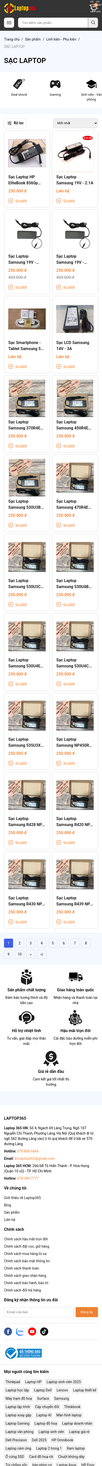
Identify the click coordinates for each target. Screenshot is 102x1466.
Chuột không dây (71, 1457)
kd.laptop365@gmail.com (35, 1158)
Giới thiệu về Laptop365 (22, 1198)
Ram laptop (76, 1448)
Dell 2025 (39, 1440)
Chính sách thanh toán (21, 1268)
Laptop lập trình (18, 1407)
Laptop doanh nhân (77, 1423)
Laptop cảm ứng (18, 1448)
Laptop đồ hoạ (45, 1423)
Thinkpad (13, 1382)
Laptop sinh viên (51, 1432)
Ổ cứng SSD (15, 1457)
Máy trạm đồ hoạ (19, 1398)
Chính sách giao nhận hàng (25, 1276)
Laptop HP (33, 1382)
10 (20, 954)
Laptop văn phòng (19, 1432)
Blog (7, 1205)
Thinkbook (72, 1407)
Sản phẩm (33, 39)
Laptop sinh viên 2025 (63, 1382)
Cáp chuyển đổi (47, 1407)
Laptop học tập (17, 1390)
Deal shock (19, 87)
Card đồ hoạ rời (41, 1457)
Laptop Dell (43, 1390)
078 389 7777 (28, 1178)
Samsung (61, 1398)
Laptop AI (44, 1415)
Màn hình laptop (68, 1415)
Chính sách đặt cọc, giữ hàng (26, 1246)
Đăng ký (87, 1312)
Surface (43, 1398)
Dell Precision (16, 1440)
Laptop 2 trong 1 (49, 1448)
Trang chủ (12, 39)
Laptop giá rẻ (79, 1432)
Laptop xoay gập (18, 1415)
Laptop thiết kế (84, 1390)
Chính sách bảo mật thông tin (27, 1261)
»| (41, 954)
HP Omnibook (62, 1440)
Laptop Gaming (17, 1423)
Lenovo (62, 1390)
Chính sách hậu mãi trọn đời (26, 1239)
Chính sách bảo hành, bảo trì (26, 1283)
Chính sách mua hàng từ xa (25, 1254)
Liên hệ (9, 1220)
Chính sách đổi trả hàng (22, 1290)
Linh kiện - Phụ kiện (61, 39)
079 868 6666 (28, 1151)
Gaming (55, 87)
